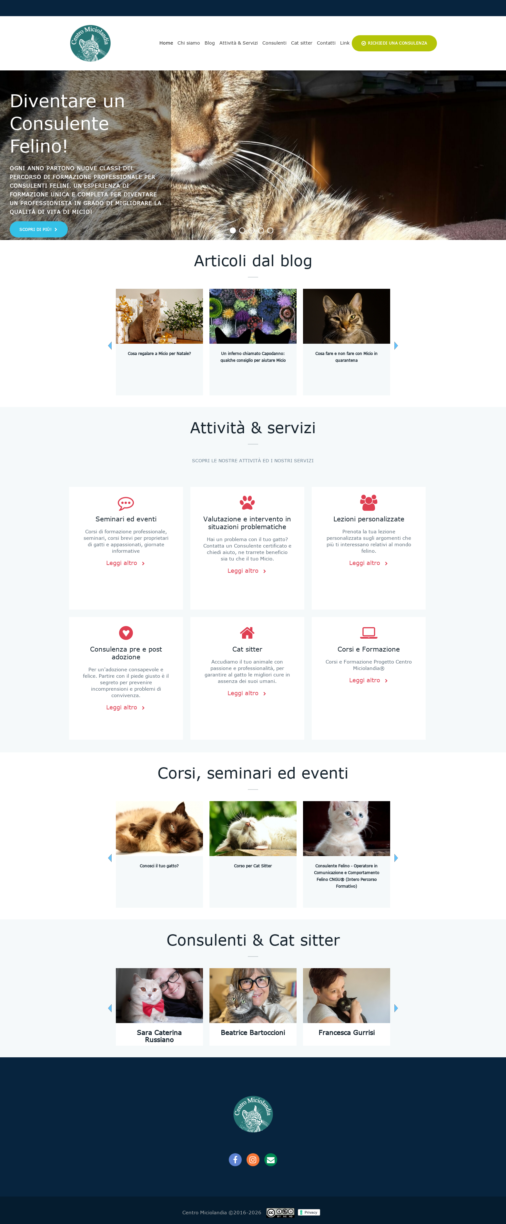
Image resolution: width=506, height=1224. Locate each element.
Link (344, 43)
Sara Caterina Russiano (159, 1036)
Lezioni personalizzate (368, 519)
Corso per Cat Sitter (253, 866)
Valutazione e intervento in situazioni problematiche (247, 523)
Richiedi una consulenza (397, 43)
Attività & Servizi (238, 43)
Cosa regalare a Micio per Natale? (159, 353)
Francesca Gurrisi (347, 1032)
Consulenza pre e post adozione (126, 653)
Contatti (326, 43)
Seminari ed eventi (126, 519)
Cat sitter (301, 43)
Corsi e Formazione (369, 649)
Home (166, 43)
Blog (210, 43)
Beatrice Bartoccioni (253, 1032)
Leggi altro (126, 563)
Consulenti (274, 43)
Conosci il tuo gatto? (159, 866)
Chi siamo (188, 43)
